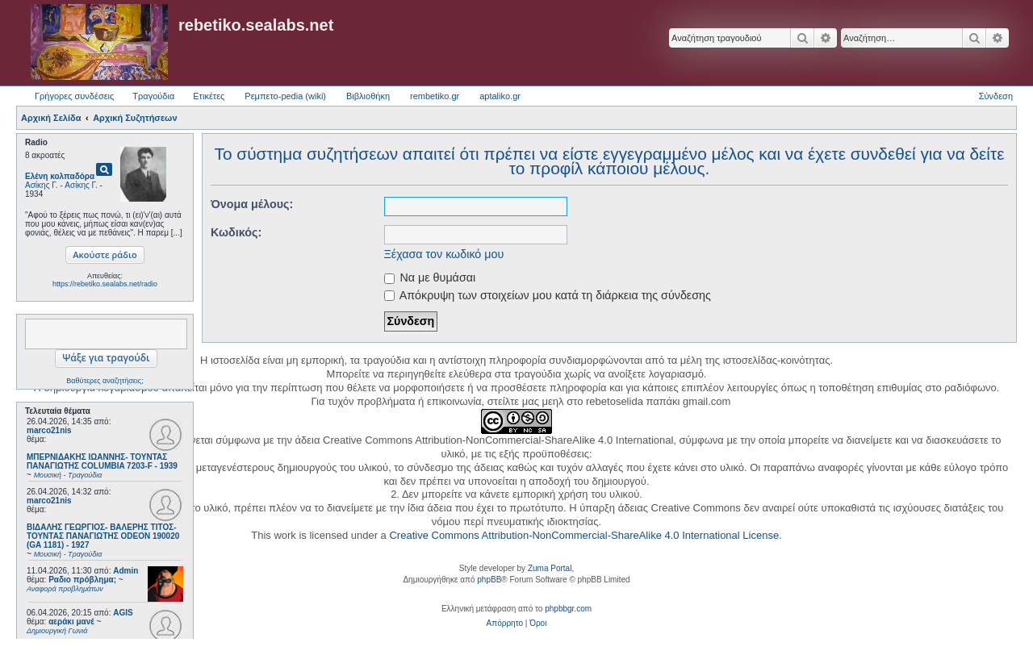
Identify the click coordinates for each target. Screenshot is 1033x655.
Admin (125, 570)
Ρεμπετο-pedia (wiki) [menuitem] (285, 96)
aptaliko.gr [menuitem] (500, 96)
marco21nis (49, 430)
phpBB (489, 579)
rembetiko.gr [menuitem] (434, 96)
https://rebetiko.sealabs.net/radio (104, 284)
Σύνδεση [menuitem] (996, 96)
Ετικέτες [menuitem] (208, 96)
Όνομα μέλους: (252, 204)
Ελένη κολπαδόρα (59, 176)
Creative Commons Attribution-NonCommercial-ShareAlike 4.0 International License (584, 535)
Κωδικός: (236, 232)
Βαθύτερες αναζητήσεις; (104, 381)
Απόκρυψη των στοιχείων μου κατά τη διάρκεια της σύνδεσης (547, 295)
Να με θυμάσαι (430, 277)
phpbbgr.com (568, 608)
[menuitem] (505, 623)
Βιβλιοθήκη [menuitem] (368, 96)
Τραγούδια (153, 96)
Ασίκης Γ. (41, 185)
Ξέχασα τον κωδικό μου (444, 254)
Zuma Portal (549, 568)
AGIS (122, 612)
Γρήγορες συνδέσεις (74, 96)
